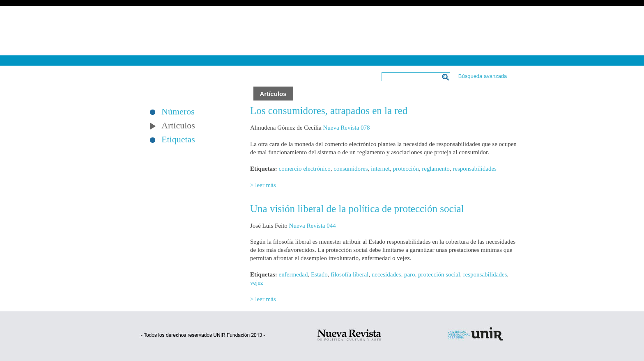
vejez (256, 282)
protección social (439, 274)
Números (178, 111)
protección (406, 168)
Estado (319, 274)
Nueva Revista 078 (346, 127)
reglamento (435, 168)
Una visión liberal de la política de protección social (357, 208)
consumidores (351, 168)
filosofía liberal (349, 274)
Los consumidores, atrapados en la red (328, 110)
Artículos (178, 125)
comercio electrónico (305, 168)
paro (409, 274)
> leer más (263, 185)
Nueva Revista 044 (312, 225)
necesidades (386, 274)
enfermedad (293, 274)
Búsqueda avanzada (482, 76)
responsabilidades (475, 168)
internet (380, 168)
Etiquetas (178, 139)
